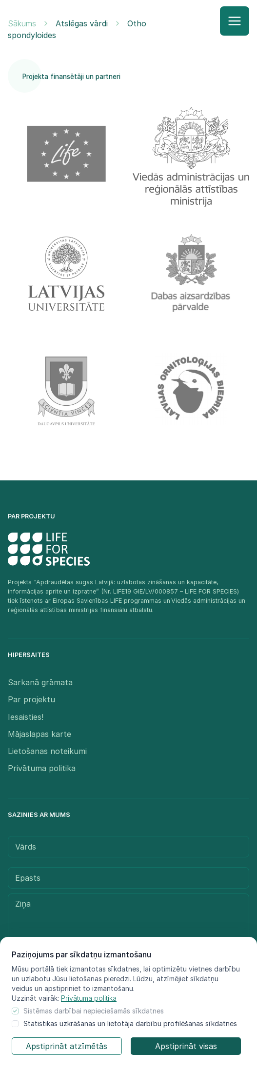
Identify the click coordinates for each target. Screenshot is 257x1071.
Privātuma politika (89, 998)
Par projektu (31, 699)
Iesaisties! (25, 717)
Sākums (22, 23)
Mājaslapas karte (39, 734)
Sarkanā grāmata (40, 682)
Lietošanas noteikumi (47, 751)
